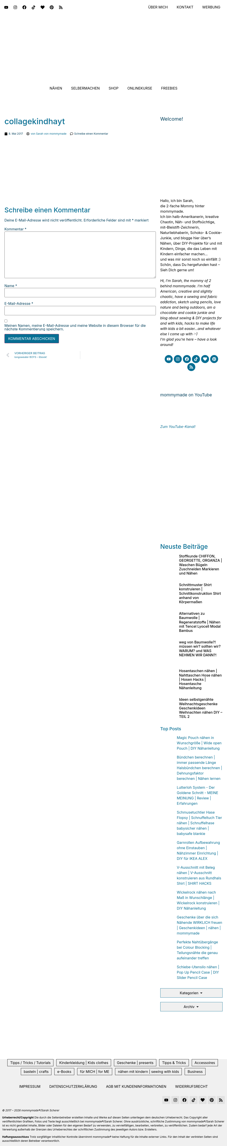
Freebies (169, 88)
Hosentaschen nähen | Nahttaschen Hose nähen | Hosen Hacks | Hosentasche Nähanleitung (200, 679)
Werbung (211, 7)
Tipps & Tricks (174, 1062)
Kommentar (15, 229)
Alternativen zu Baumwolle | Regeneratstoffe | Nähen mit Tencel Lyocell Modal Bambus (200, 622)
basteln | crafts (36, 1071)
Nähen (56, 88)
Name (10, 285)
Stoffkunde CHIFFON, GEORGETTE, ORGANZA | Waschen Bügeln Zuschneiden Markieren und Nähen (200, 564)
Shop (114, 88)
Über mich (158, 7)
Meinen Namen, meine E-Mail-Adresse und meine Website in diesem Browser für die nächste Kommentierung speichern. (75, 327)
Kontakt (184, 7)
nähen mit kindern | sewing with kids (148, 1071)
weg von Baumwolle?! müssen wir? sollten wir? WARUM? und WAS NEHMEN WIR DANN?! (200, 648)
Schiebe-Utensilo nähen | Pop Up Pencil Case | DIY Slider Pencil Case (198, 972)
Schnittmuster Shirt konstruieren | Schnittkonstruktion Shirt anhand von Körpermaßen (200, 593)
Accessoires (205, 1062)
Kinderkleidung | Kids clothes (83, 1062)
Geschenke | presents (135, 1062)
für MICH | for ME (94, 1071)
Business (195, 1071)
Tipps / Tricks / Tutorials (30, 1062)
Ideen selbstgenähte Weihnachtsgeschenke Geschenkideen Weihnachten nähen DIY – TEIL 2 (200, 708)
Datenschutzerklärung (73, 1086)
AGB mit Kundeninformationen (136, 1086)
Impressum (30, 1086)
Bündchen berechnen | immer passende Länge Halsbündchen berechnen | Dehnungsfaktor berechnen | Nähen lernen (199, 768)
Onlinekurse (139, 88)
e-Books (64, 1071)
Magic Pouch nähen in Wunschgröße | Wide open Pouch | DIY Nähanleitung (199, 743)
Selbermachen (85, 88)
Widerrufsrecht (191, 1086)
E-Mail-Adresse (18, 303)
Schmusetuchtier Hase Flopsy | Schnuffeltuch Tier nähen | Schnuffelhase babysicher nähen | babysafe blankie (199, 823)
